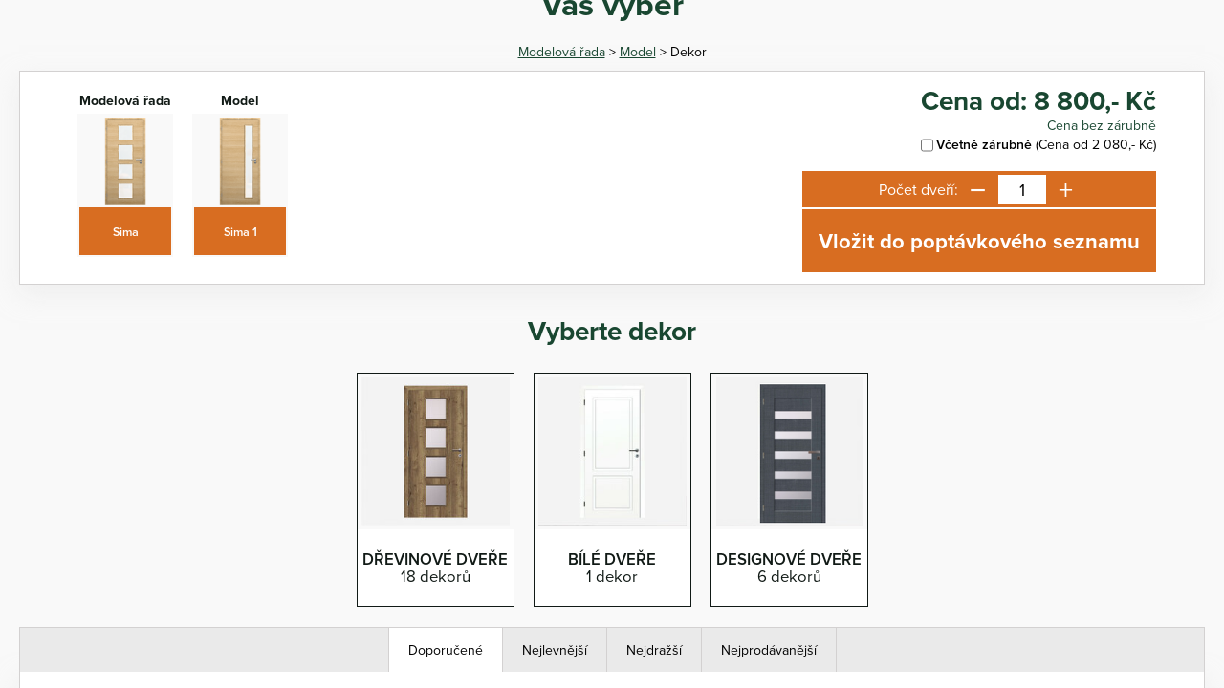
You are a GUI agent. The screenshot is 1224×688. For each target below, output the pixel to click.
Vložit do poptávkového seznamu (979, 241)
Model (638, 51)
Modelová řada (561, 51)
